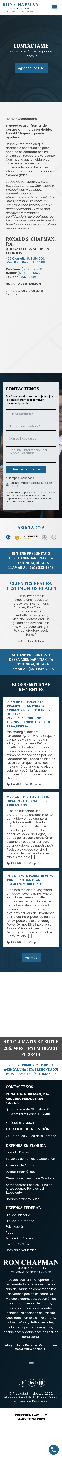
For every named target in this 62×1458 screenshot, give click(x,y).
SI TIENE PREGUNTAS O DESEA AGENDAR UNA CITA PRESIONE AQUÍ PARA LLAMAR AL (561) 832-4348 (31, 560)
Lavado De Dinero (18, 1244)
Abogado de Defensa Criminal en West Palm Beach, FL (31, 1347)
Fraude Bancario (18, 1215)
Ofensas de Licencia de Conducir (30, 1178)
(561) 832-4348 (32, 269)
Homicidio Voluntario (21, 1250)
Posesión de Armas (20, 1165)
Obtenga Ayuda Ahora (26, 469)
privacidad (30, 492)
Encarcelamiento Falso (22, 1199)
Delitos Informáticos (21, 1172)
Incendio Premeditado (22, 1152)
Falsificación (15, 1226)
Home (10, 119)
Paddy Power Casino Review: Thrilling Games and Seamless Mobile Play (30, 880)
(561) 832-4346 (24, 277)
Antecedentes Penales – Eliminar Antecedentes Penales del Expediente (30, 1188)
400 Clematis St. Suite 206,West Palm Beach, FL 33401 (25, 260)
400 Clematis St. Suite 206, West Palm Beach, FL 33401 (31, 1048)
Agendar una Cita (31, 68)
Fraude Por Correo (19, 1238)
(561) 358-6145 (29, 273)
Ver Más (31, 958)
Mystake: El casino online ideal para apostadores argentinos (29, 801)
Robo (10, 1232)
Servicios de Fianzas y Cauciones (30, 1159)
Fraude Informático (20, 1221)
